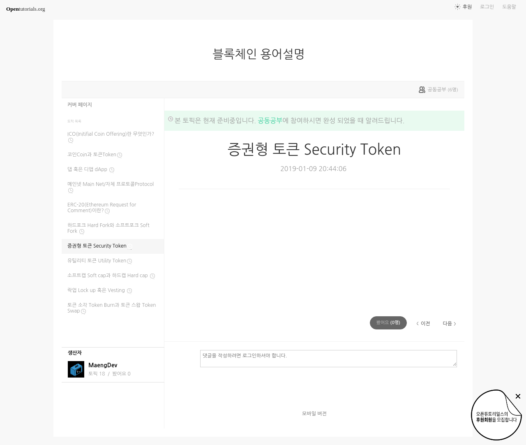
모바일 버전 (314, 413)
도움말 (509, 7)
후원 (467, 7)
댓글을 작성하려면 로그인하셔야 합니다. (329, 358)
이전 (425, 323)
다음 (447, 323)
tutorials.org (25, 9)
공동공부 (270, 120)
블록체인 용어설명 (261, 54)
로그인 (487, 7)
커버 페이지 (79, 104)
